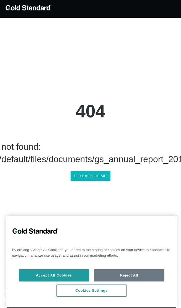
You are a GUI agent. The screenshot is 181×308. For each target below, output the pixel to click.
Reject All (129, 275)
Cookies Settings (91, 290)
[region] (91, 262)
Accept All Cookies (54, 275)
